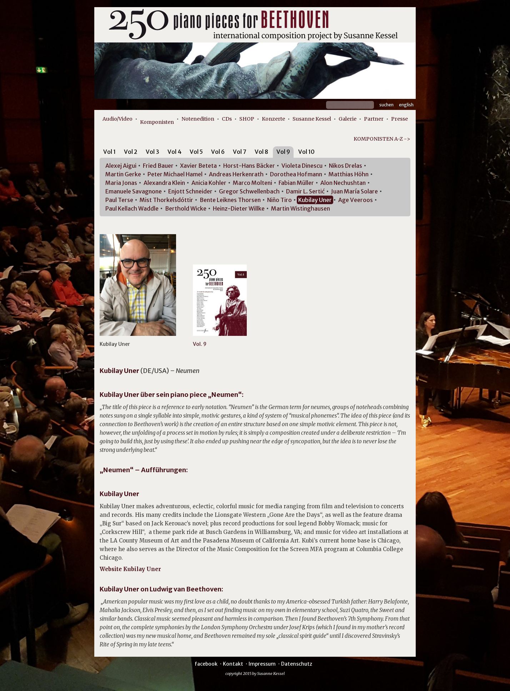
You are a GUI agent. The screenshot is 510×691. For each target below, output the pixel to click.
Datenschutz (296, 664)
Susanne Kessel (311, 119)
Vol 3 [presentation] (152, 151)
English (406, 104)
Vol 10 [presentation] (306, 151)
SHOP (246, 119)
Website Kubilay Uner (130, 569)
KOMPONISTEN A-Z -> (382, 139)
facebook (206, 664)
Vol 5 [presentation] (196, 151)
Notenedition (197, 119)
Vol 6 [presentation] (218, 151)
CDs (227, 119)
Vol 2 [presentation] (131, 151)
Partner (374, 119)
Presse (399, 119)
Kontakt (233, 664)
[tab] (109, 153)
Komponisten (157, 122)
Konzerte (273, 119)
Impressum (262, 664)
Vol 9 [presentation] (283, 151)
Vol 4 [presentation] (174, 151)
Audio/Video (117, 119)
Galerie (347, 119)
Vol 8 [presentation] (261, 151)
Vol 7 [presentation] (239, 151)
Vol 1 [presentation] (109, 151)
